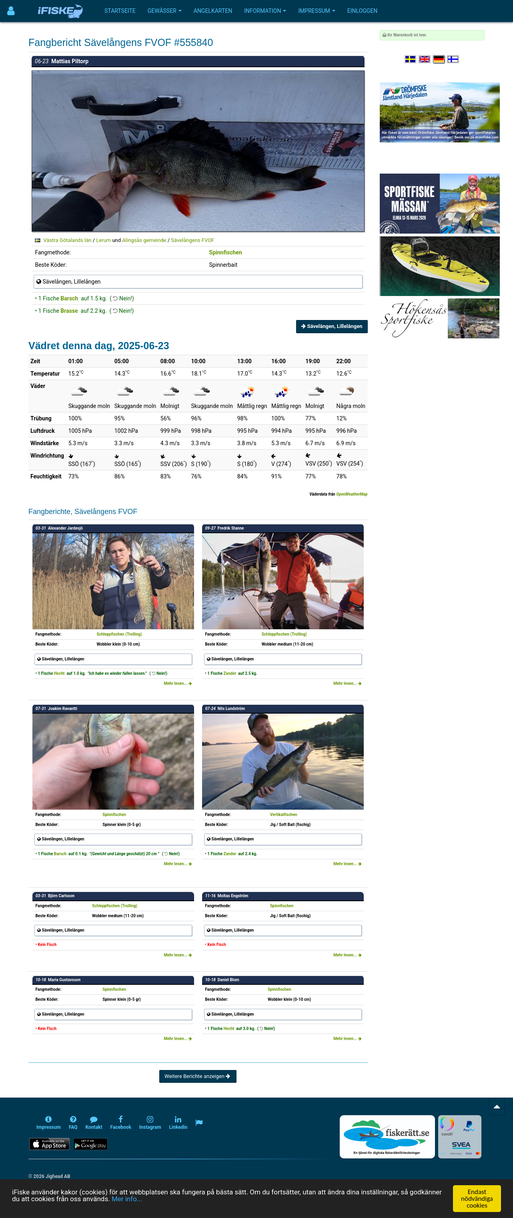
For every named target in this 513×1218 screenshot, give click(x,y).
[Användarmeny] (11, 11)
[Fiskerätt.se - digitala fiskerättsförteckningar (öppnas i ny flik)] (387, 1136)
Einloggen (362, 11)
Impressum (316, 11)
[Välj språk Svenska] (411, 59)
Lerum (103, 240)
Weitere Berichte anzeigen (197, 1076)
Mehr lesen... (178, 683)
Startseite (120, 11)
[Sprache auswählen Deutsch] (439, 59)
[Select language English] (425, 59)
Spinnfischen (225, 252)
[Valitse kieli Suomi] (453, 59)
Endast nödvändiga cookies (477, 1199)
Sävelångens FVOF (192, 240)
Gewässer (165, 11)
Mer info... (127, 1199)
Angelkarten (213, 11)
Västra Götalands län (67, 240)
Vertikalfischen (283, 814)
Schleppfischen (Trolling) (119, 634)
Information (265, 11)
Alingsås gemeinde (144, 240)
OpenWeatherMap (351, 494)
